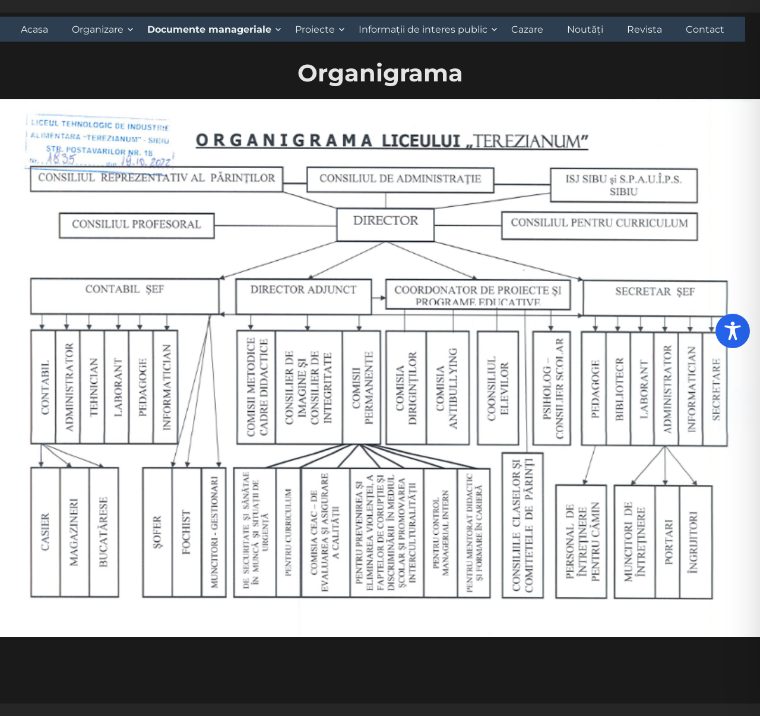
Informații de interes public (423, 29)
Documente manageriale (209, 29)
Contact (705, 29)
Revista (644, 29)
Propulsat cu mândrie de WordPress (290, 710)
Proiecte (315, 29)
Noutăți (585, 29)
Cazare (527, 29)
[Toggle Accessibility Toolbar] (732, 331)
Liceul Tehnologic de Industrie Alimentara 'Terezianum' (106, 710)
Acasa (34, 29)
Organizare (98, 29)
